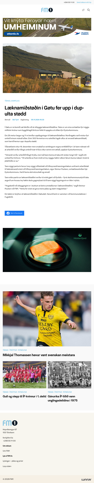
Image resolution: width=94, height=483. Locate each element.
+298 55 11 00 (69, 2)
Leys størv (7, 466)
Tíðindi (7, 100)
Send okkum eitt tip (84, 2)
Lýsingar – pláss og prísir (13, 460)
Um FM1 (6, 450)
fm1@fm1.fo (8, 437)
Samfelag (15, 100)
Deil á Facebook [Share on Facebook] (14, 213)
